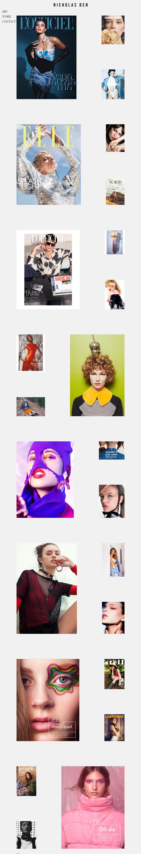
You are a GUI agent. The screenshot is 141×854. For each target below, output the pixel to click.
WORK (6, 17)
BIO (4, 12)
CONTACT (7, 22)
